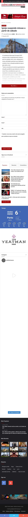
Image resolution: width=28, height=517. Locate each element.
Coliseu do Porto (19, 466)
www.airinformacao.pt (8, 34)
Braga (12, 466)
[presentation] (13, 142)
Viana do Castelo (21, 471)
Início (4, 511)
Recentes (14, 165)
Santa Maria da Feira (6, 471)
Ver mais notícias (6, 201)
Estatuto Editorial (9, 511)
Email (3, 122)
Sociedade (8, 22)
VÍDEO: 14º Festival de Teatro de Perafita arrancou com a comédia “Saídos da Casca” (18, 192)
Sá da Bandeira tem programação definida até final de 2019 (18, 185)
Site (2, 128)
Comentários (23, 165)
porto (18, 469)
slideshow (14, 471)
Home (3, 22)
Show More (14, 85)
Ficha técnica (17, 511)
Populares (4, 165)
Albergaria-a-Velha (5, 466)
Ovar (14, 469)
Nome (3, 117)
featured (3, 469)
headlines (9, 469)
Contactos (23, 511)
